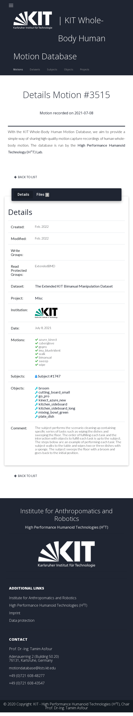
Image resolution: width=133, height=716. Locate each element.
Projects (84, 69)
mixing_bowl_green (53, 412)
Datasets (35, 69)
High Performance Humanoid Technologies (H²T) (48, 605)
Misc (39, 298)
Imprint (14, 612)
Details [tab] (23, 194)
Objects (68, 69)
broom (44, 388)
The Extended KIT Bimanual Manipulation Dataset (74, 286)
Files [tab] (43, 194)
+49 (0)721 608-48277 (27, 675)
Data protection (21, 620)
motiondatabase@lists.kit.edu (32, 667)
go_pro (44, 396)
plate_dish (46, 416)
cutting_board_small (54, 392)
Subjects (52, 69)
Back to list (25, 177)
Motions (18, 69)
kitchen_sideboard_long (57, 408)
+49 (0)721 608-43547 (27, 683)
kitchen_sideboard (53, 404)
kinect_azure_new (52, 400)
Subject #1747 (49, 376)
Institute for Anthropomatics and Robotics (42, 597)
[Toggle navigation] (11, 5)
